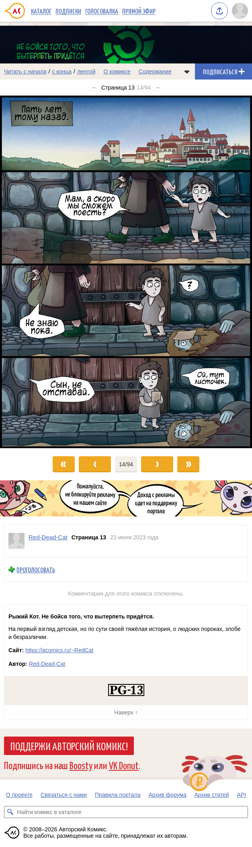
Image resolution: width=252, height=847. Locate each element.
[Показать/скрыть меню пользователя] (240, 11)
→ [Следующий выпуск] (157, 87)
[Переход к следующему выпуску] (126, 272)
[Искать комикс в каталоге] (10, 812)
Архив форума (167, 795)
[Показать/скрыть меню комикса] (187, 71)
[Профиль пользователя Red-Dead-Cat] (16, 541)
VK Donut (124, 765)
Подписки (68, 10)
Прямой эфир (139, 10)
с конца (62, 71)
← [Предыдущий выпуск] (94, 87)
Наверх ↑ (125, 712)
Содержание (155, 71)
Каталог (41, 10)
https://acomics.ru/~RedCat (59, 650)
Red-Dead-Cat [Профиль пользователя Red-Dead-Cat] (48, 537)
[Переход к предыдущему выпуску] (31, 272)
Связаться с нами (64, 795)
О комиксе (116, 71)
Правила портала (118, 795)
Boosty (81, 765)
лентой (86, 71)
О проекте (19, 795)
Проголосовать (35, 569)
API (241, 795)
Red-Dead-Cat (47, 664)
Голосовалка (101, 10)
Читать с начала (25, 71)
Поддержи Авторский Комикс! (69, 746)
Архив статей (212, 795)
